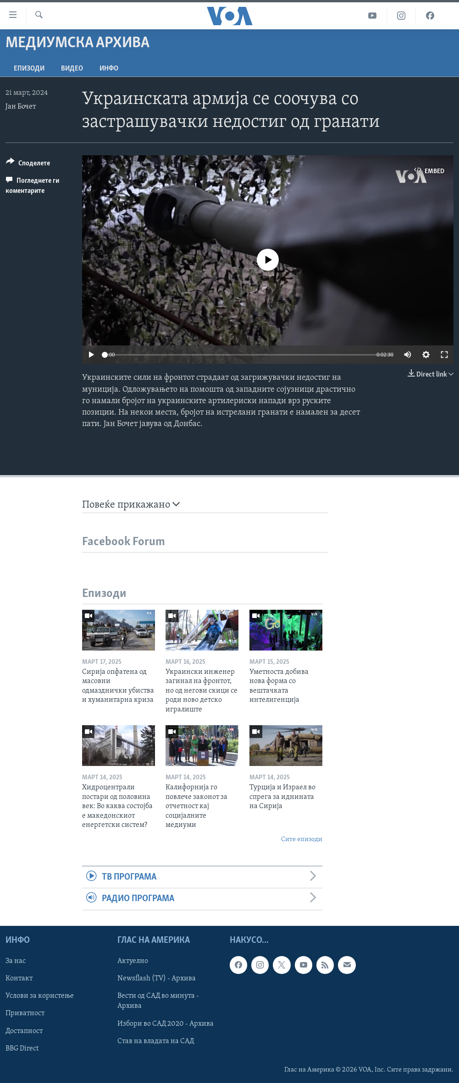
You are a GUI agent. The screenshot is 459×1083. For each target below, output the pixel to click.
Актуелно (132, 961)
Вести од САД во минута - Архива (158, 1001)
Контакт (19, 978)
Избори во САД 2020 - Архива (165, 1023)
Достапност (24, 1030)
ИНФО (109, 68)
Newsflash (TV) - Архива (156, 978)
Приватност (25, 1013)
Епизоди (29, 68)
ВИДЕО (72, 68)
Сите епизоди (301, 839)
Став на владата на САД (155, 1041)
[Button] (28, 164)
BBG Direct (22, 1048)
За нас (16, 961)
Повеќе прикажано (131, 504)
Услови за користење (40, 996)
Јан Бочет (21, 106)
